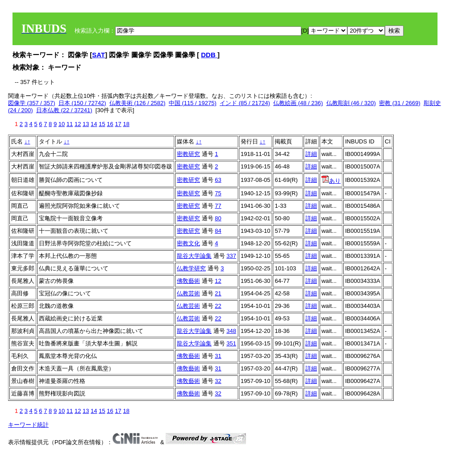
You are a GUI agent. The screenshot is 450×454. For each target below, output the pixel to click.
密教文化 (188, 243)
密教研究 (188, 154)
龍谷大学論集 (194, 255)
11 (70, 124)
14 (94, 124)
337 (231, 255)
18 (126, 124)
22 (218, 306)
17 (118, 124)
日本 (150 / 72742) (82, 103)
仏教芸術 (188, 293)
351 (231, 343)
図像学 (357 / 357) (31, 103)
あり (331, 180)
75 (218, 193)
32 (218, 381)
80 (218, 218)
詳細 (311, 154)
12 (78, 124)
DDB (209, 55)
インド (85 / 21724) (245, 103)
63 (218, 180)
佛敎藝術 (188, 280)
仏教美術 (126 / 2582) (137, 103)
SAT (98, 55)
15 (102, 124)
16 (110, 124)
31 (218, 356)
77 (218, 205)
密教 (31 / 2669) (400, 103)
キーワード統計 (28, 424)
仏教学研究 (191, 268)
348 (231, 331)
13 (86, 124)
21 (218, 293)
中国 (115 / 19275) (193, 103)
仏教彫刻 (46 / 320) (351, 103)
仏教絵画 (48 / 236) (298, 103)
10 (61, 124)
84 (218, 230)
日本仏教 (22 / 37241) (64, 110)
